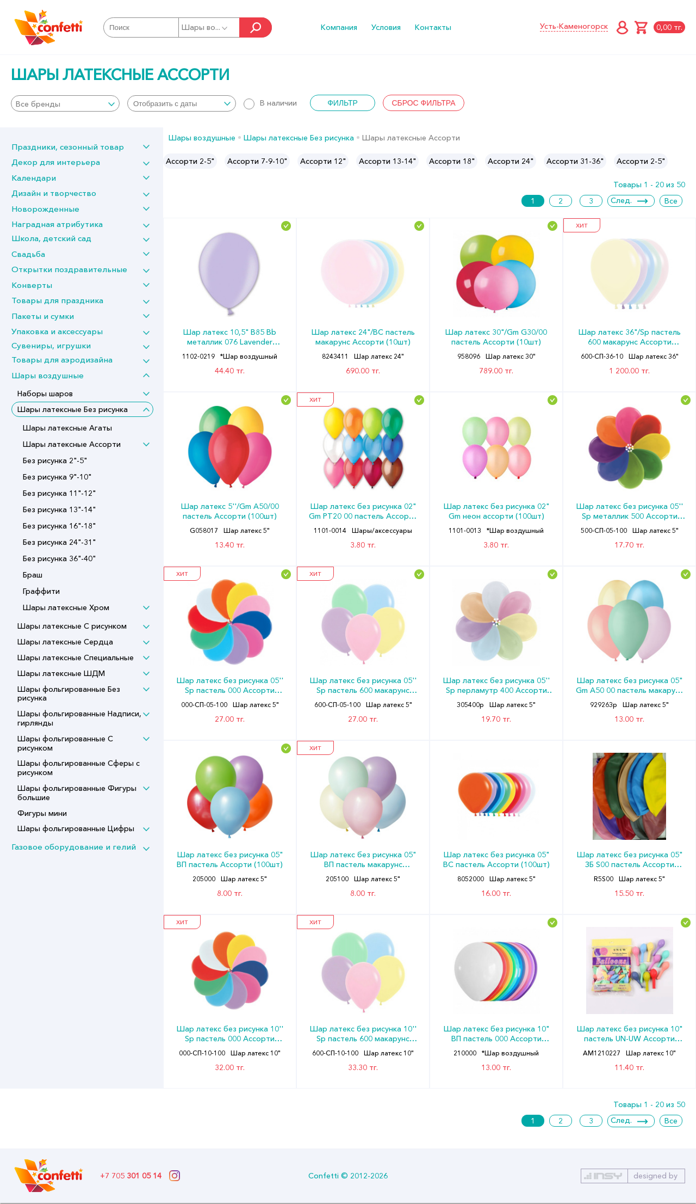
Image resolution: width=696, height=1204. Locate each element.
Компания (339, 27)
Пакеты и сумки (42, 316)
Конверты (31, 285)
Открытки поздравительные (69, 269)
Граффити (41, 591)
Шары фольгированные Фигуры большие (76, 792)
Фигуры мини (42, 813)
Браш (32, 575)
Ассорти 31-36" (575, 161)
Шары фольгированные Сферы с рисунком (78, 767)
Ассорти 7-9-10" (257, 161)
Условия (386, 27)
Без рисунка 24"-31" (59, 542)
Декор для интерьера (55, 162)
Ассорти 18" (452, 161)
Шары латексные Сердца (65, 642)
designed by (655, 1176)
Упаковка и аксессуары (57, 331)
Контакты (433, 27)
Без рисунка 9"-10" (57, 477)
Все (671, 201)
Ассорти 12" (323, 161)
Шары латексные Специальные (75, 657)
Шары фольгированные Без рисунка (68, 693)
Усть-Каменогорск (574, 26)
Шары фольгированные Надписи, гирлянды (79, 718)
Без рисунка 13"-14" (59, 509)
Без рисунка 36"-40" (59, 558)
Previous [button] (172, 161)
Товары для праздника (57, 300)
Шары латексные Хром (66, 607)
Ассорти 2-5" (190, 161)
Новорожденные (45, 209)
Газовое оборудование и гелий (73, 846)
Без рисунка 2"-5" (55, 460)
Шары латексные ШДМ (61, 673)
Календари (33, 178)
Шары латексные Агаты (67, 428)
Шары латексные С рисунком (72, 626)
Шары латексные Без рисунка (72, 409)
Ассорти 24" (510, 161)
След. (621, 200)
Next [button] (687, 161)
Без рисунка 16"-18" (59, 526)
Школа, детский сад (51, 238)
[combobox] (65, 103)
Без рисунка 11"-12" (59, 493)
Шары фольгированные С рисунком (65, 743)
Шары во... (205, 27)
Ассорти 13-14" (387, 161)
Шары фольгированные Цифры (75, 828)
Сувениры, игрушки (51, 345)
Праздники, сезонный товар (67, 147)
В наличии (270, 103)
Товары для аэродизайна (62, 359)
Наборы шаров (45, 393)
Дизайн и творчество (53, 193)
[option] (190, 161)
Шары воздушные (47, 375)
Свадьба (28, 254)
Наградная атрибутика (57, 224)
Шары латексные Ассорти (72, 444)
